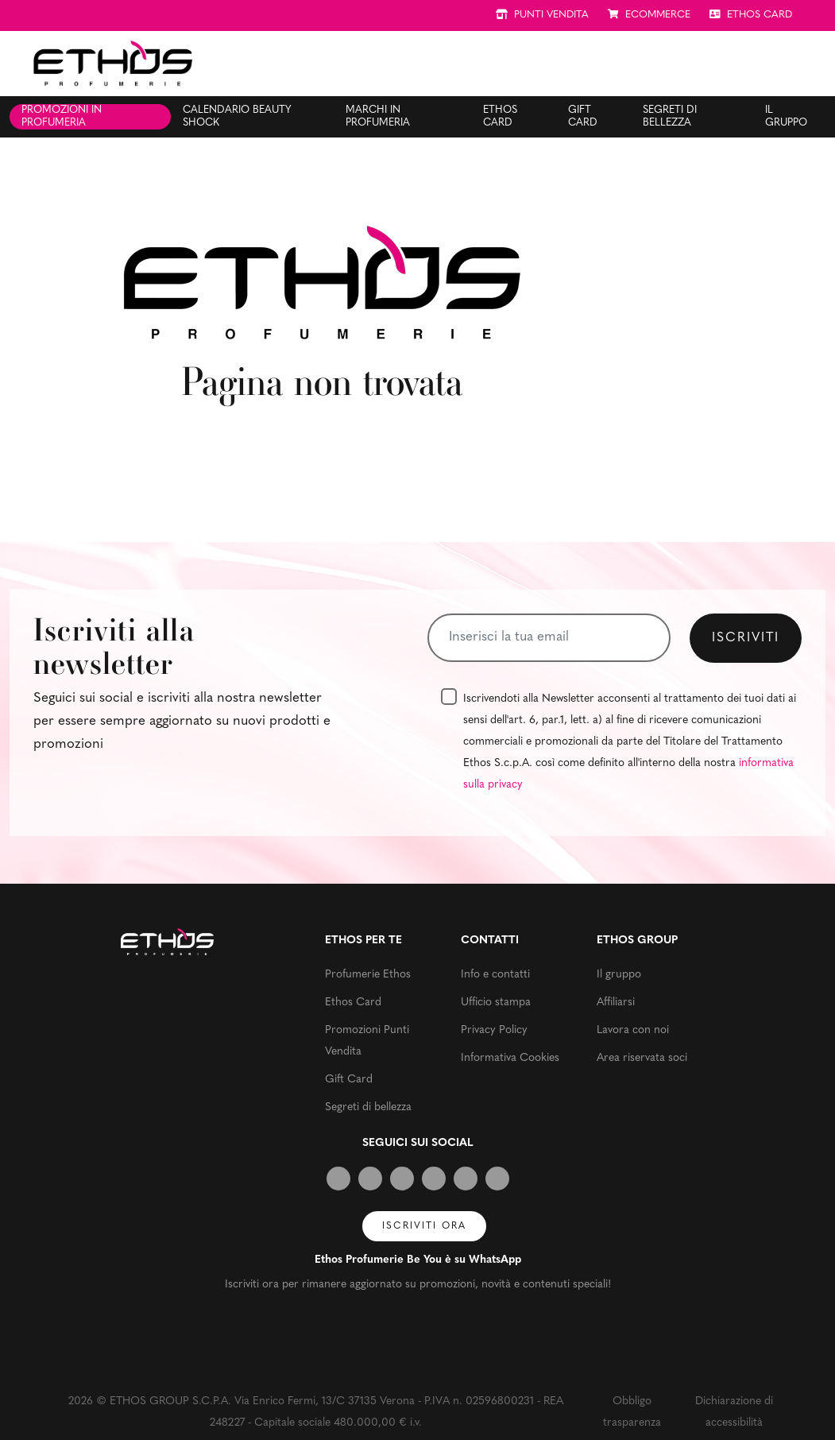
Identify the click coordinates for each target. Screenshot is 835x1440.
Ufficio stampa (496, 1002)
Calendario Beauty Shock (237, 116)
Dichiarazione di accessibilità (734, 1412)
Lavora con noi (633, 1030)
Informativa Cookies (510, 1058)
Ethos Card (500, 116)
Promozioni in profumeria (61, 116)
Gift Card (582, 116)
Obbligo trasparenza (632, 1412)
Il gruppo (786, 116)
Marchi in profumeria (378, 116)
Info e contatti (495, 975)
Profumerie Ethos (368, 975)
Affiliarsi (616, 1002)
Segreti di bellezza (670, 116)
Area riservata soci (642, 1058)
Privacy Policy (494, 1030)
